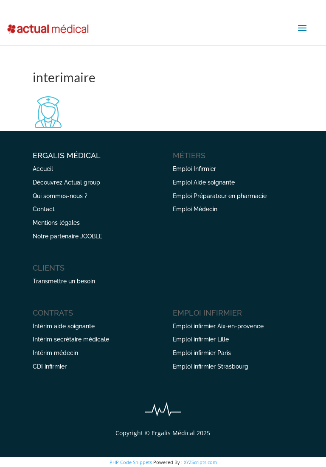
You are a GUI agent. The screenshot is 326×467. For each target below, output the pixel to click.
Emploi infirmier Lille (201, 339)
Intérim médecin (55, 353)
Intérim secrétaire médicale (71, 339)
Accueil (43, 168)
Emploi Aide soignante (204, 182)
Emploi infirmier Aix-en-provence (218, 326)
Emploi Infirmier (194, 168)
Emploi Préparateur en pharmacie (220, 196)
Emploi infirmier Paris (202, 353)
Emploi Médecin (195, 209)
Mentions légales (56, 222)
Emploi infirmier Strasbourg (210, 366)
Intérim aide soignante (64, 326)
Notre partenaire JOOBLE (67, 236)
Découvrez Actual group (66, 182)
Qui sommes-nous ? (60, 196)
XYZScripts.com (200, 462)
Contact (44, 209)
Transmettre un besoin (64, 281)
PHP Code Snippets (131, 462)
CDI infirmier (50, 366)
